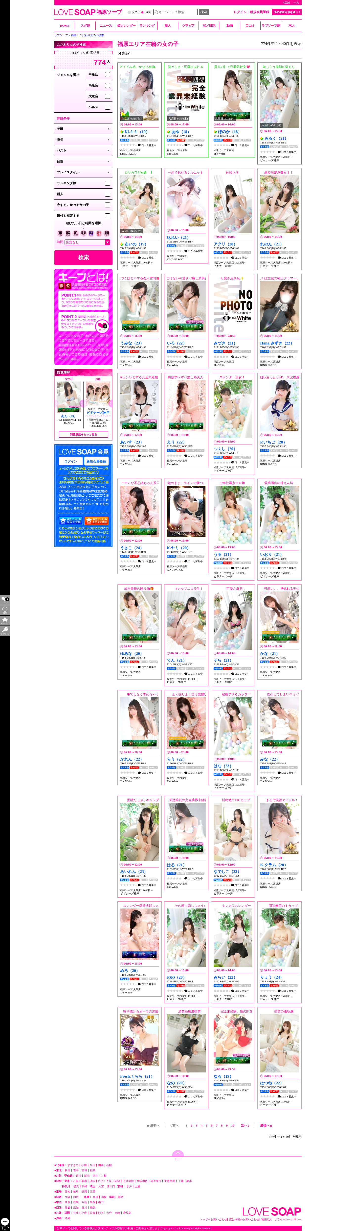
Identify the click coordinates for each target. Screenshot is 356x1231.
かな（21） (270, 653)
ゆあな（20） (132, 653)
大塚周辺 (142, 1181)
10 (232, 1125)
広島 (76, 1202)
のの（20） (177, 977)
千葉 (180, 1181)
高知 (76, 1207)
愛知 (67, 1191)
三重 (92, 1191)
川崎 (84, 1186)
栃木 (189, 1181)
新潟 (86, 1175)
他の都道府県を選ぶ (286, 12)
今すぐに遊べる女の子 (73, 204)
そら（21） (223, 660)
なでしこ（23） (227, 871)
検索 (203, 12)
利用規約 (266, 1219)
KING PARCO (128, 153)
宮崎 (117, 1212)
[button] (81, 403)
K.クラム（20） (274, 865)
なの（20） (177, 1083)
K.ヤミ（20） (179, 548)
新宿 (84, 1181)
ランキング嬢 (66, 183)
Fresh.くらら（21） (137, 1076)
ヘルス (93, 107)
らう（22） (177, 759)
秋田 (67, 1170)
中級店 (93, 74)
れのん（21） (272, 244)
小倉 (84, 1212)
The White (69, 423)
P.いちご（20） (273, 442)
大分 (109, 1212)
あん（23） (69, 416)
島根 (92, 1202)
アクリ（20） (225, 244)
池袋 (92, 1181)
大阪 (67, 1197)
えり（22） (177, 442)
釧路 (101, 1165)
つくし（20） (225, 449)
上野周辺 (128, 1181)
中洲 (75, 1212)
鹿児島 (127, 1212)
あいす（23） (132, 442)
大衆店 (93, 96)
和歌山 (77, 1197)
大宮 (101, 1186)
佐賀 (92, 1212)
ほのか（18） (230, 132)
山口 (101, 1202)
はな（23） (223, 766)
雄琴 (120, 1197)
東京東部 (156, 1181)
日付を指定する (68, 215)
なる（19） (223, 1076)
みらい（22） (225, 977)
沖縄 (67, 1218)
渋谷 (101, 1181)
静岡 (84, 1191)
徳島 (92, 1207)
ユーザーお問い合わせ (213, 1219)
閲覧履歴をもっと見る (83, 434)
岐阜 (76, 1191)
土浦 (137, 1186)
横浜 (76, 1186)
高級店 (93, 85)
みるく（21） (276, 138)
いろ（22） (177, 343)
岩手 (76, 1170)
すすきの (72, 1165)
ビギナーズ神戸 (98, 413)
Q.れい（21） (179, 237)
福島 (92, 1170)
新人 (60, 194)
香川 (84, 1207)
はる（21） (177, 865)
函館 (109, 1165)
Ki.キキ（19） (137, 132)
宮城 (84, 1170)
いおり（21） (272, 554)
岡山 (84, 1202)
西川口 (111, 1186)
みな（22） (270, 759)
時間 (60, 242)
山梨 (103, 1175)
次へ (245, 1125)
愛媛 (67, 1207)
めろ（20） (130, 971)
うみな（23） (132, 343)
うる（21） (223, 554)
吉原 (75, 1181)
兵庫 (95, 1197)
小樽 (84, 1165)
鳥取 (67, 1202)
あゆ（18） (181, 132)
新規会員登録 (259, 12)
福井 (95, 1175)
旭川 (92, 1165)
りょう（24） (272, 977)
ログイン (240, 12)
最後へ (266, 1125)
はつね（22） (272, 1083)
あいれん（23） (134, 871)
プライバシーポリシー (288, 1219)
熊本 (101, 1212)
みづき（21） (225, 343)
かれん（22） (132, 759)
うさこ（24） (132, 548)
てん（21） (177, 660)
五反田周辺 (113, 1181)
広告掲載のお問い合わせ (244, 1219)
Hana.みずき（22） (277, 343)
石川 (78, 1175)
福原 (104, 1197)
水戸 (129, 1186)
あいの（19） (136, 244)
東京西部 (169, 1181)
